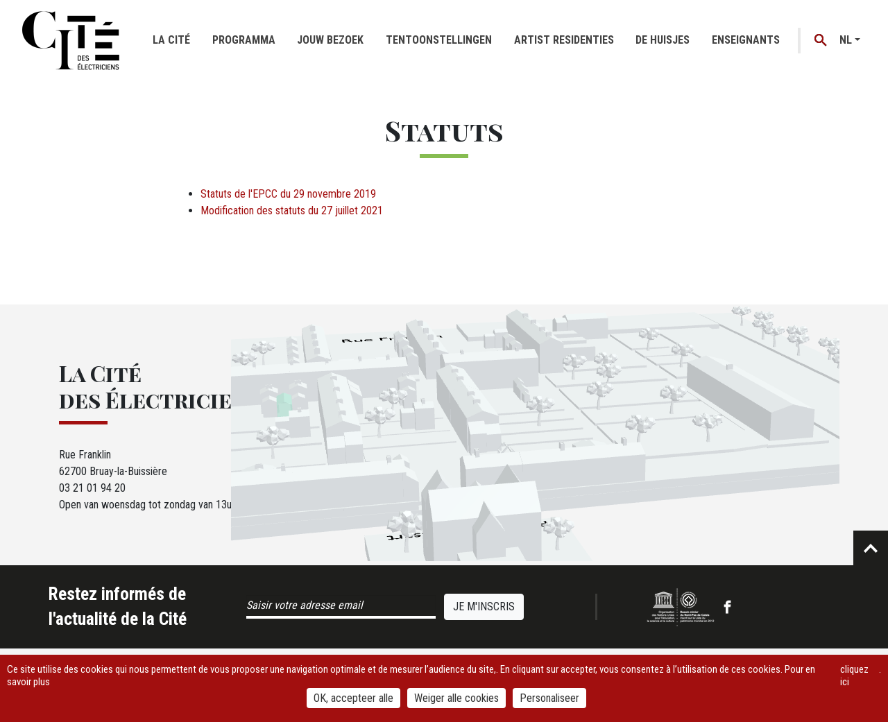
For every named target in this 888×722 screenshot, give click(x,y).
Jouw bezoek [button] (330, 39)
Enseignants (746, 39)
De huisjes (662, 39)
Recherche (821, 40)
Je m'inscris (484, 606)
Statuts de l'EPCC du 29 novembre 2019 (288, 193)
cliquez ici (854, 675)
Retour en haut (870, 548)
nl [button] (845, 39)
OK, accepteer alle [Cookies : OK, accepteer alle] (353, 698)
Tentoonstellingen (439, 39)
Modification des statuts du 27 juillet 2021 (291, 210)
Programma (243, 39)
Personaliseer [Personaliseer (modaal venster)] (549, 698)
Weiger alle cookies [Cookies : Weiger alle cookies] (456, 698)
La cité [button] (171, 39)
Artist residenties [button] (564, 39)
